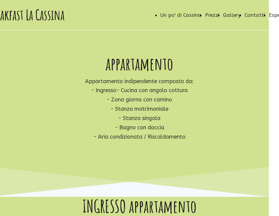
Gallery (232, 15)
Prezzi (212, 15)
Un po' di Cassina (180, 15)
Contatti (255, 15)
